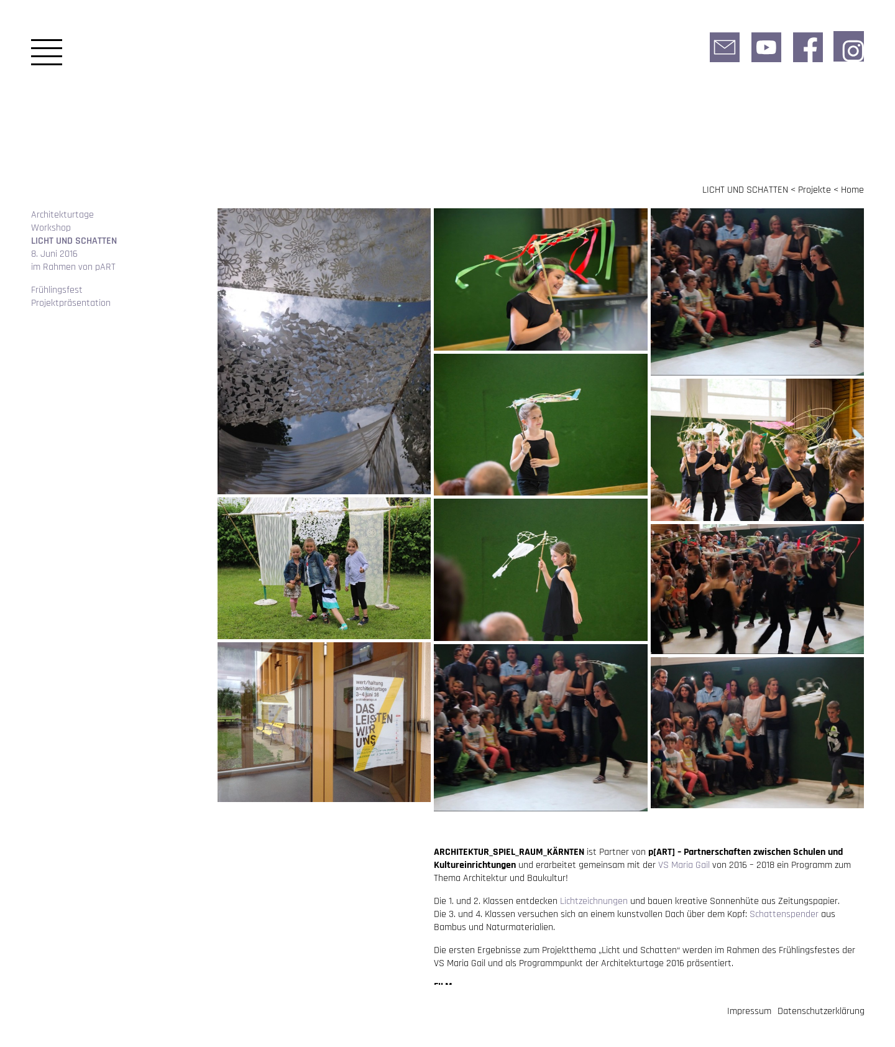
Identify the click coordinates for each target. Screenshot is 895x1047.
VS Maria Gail (684, 865)
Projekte (814, 189)
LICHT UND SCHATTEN (745, 189)
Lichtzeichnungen (594, 901)
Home (852, 189)
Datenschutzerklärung (821, 1011)
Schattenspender (784, 914)
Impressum (749, 1011)
